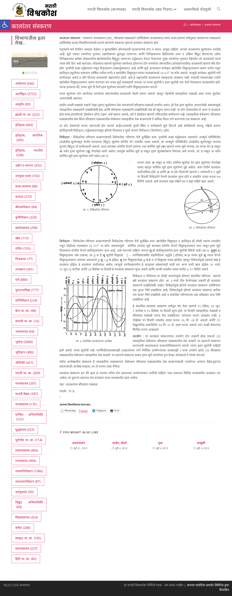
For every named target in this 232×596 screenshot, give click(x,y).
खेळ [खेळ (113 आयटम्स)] (22, 238)
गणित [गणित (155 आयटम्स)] (23, 248)
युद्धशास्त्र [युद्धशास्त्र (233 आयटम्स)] (24, 429)
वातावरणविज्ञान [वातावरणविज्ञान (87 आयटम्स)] (27, 481)
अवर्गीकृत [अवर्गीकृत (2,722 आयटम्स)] (25, 93)
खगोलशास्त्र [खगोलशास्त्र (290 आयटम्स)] (26, 227)
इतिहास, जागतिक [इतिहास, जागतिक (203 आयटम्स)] (29, 137)
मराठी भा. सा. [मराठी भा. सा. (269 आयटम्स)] (27, 373)
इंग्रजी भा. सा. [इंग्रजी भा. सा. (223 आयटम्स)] (27, 114)
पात (15, 61)
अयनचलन (78, 443)
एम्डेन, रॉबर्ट (119, 443)
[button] (5, 25)
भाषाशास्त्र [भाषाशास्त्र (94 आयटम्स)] (24, 331)
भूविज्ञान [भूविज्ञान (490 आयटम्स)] (24, 352)
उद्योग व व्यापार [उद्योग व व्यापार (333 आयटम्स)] (28, 165)
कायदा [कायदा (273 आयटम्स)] (23, 196)
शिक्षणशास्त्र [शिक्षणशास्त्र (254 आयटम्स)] (26, 517)
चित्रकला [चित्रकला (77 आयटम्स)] (23, 258)
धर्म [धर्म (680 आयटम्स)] (21, 279)
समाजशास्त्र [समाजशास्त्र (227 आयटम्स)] (26, 548)
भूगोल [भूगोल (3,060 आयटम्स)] (24, 342)
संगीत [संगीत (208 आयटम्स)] (22, 527)
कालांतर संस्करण (212, 24)
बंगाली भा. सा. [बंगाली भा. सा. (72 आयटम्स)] (27, 321)
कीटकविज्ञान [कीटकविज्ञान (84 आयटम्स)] (26, 207)
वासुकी (201, 443)
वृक (160, 443)
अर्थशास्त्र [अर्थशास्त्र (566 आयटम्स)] (24, 83)
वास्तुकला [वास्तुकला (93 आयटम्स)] (24, 491)
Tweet (83, 410)
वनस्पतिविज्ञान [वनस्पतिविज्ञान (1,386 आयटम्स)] (29, 471)
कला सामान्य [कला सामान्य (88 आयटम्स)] (26, 186)
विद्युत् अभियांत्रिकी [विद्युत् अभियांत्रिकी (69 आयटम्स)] (29, 504)
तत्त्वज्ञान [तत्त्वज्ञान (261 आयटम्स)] (24, 269)
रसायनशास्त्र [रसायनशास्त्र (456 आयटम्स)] (26, 450)
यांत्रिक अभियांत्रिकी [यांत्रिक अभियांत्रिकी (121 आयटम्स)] (29, 417)
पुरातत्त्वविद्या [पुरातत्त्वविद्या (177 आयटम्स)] (27, 290)
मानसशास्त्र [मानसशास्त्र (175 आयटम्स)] (26, 404)
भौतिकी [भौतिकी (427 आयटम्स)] (24, 362)
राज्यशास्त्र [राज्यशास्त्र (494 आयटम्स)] (25, 460)
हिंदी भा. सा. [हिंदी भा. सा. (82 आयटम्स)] (25, 558)
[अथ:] (185, 24)
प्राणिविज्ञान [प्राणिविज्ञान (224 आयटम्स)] (26, 300)
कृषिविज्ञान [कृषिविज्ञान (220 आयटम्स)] (26, 217)
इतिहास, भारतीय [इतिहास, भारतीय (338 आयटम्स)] (29, 152)
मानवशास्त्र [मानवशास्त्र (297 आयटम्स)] (25, 383)
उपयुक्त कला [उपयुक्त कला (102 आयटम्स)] (27, 175)
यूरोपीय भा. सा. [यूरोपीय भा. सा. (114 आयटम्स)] (28, 440)
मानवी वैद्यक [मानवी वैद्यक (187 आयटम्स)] (26, 393)
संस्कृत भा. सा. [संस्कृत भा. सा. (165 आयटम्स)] (28, 538)
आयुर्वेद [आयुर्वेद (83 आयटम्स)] (22, 104)
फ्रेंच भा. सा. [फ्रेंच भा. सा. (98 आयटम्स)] (25, 310)
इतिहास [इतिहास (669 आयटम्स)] (24, 125)
